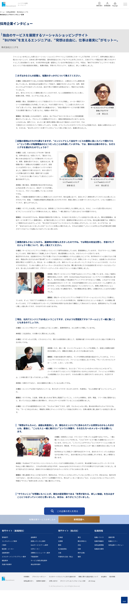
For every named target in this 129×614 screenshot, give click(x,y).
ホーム (2, 12)
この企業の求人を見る (67, 511)
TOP (124, 611)
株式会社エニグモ (22, 12)
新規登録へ (79, 519)
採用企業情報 (11, 12)
